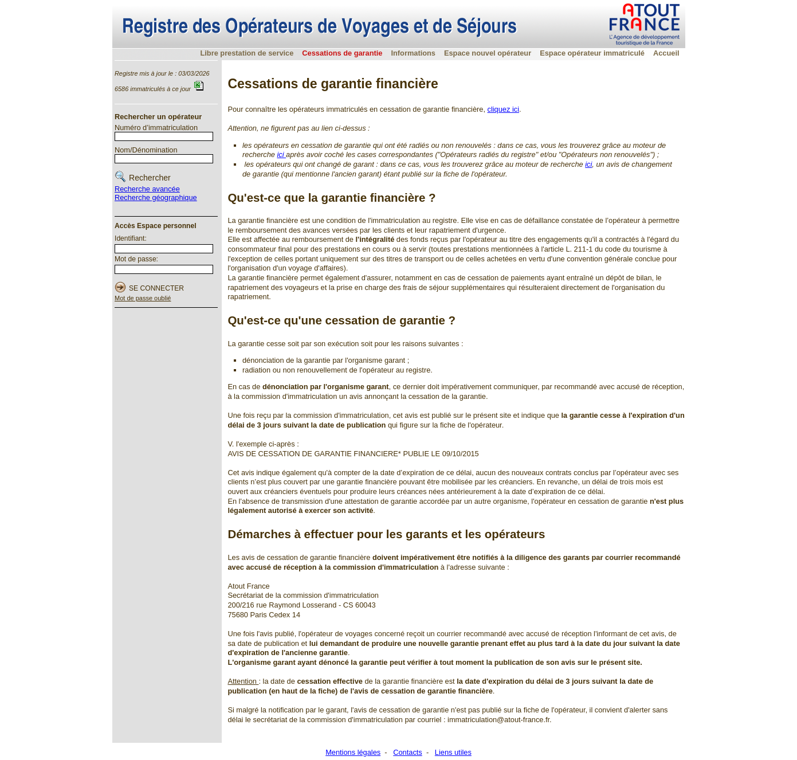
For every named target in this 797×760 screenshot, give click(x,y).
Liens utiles (453, 752)
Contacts (407, 752)
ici (281, 154)
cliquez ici (503, 109)
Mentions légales (352, 752)
